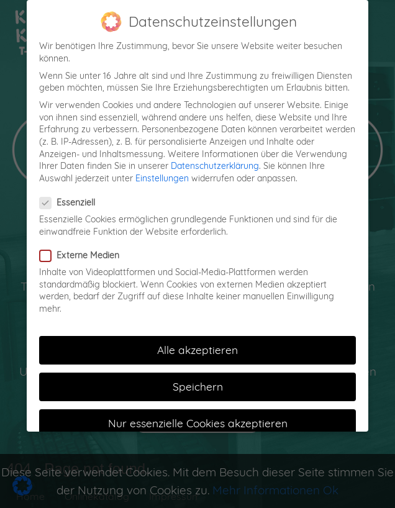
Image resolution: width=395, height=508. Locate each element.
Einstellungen (162, 173)
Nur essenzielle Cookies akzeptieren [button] (198, 418)
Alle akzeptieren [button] (197, 345)
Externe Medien (83, 251)
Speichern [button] (198, 382)
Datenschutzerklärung (215, 161)
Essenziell (71, 198)
